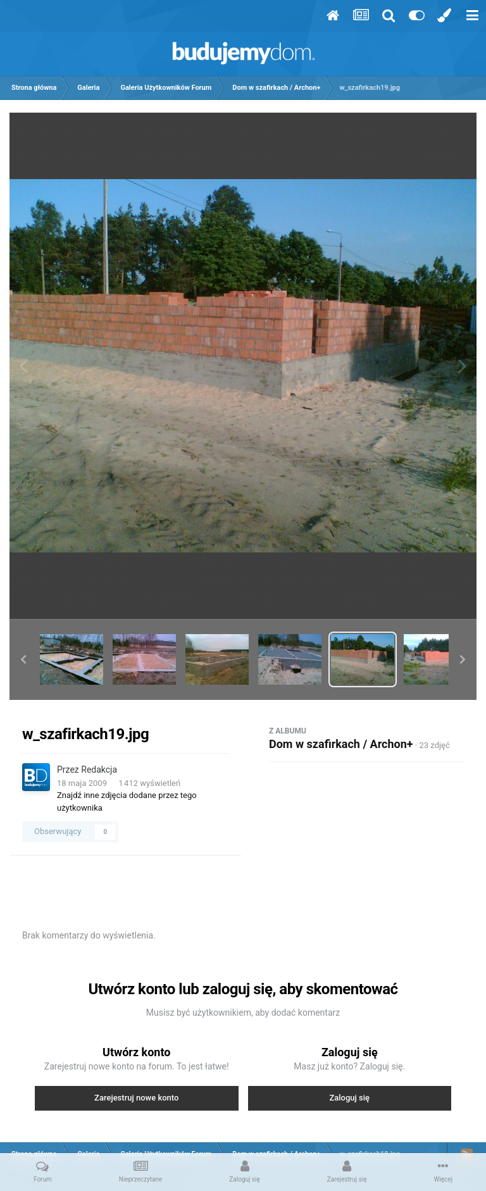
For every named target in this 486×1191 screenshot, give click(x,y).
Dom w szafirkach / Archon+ (341, 744)
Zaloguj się (349, 1097)
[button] (23, 659)
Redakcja (99, 769)
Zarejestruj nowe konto (136, 1097)
